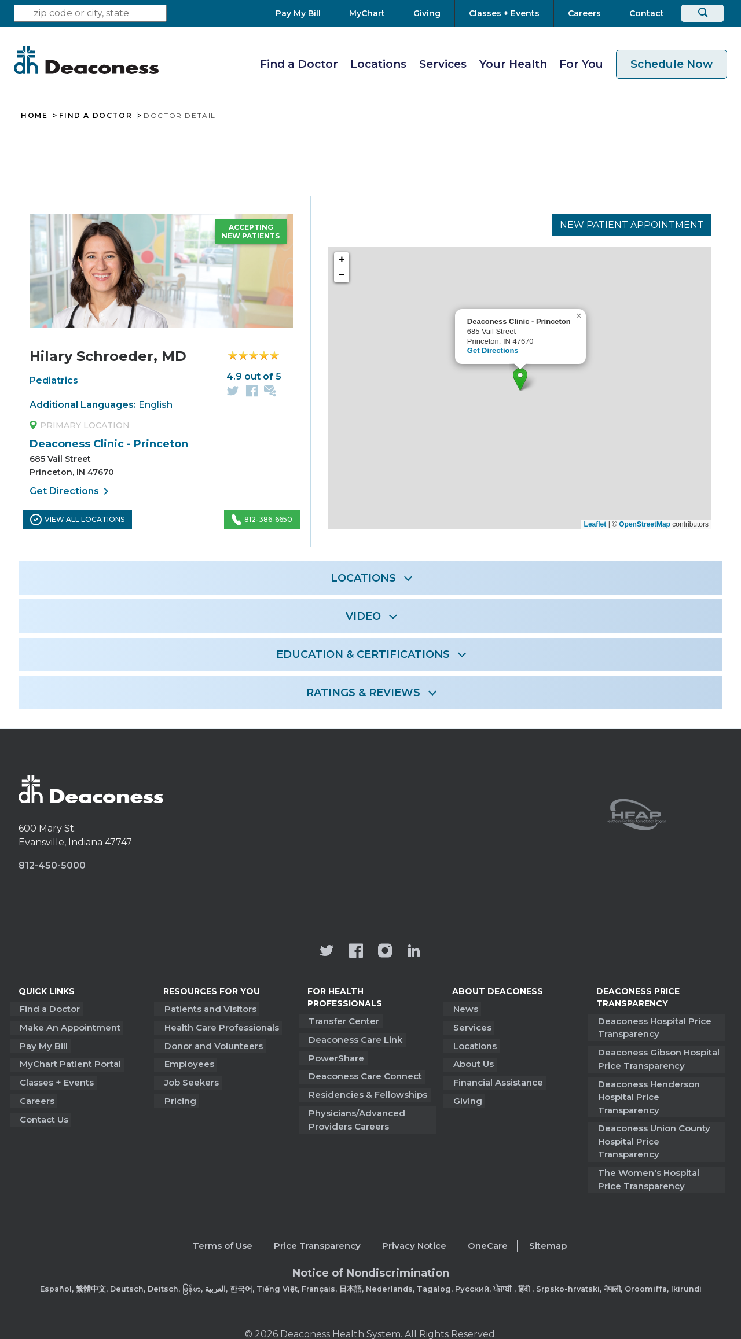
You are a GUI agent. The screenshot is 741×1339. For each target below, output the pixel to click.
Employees (188, 1061)
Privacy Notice (414, 1215)
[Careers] (584, 13)
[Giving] (426, 13)
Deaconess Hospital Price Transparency (653, 1027)
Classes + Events (56, 1078)
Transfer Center (342, 1020)
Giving (466, 1096)
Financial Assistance (497, 1078)
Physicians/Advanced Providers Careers (355, 1115)
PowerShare (335, 1055)
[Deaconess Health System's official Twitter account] (327, 951)
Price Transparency (317, 1215)
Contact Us (43, 1114)
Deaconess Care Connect (364, 1073)
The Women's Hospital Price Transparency (647, 1150)
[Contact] (646, 13)
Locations (378, 64)
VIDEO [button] (363, 616)
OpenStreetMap (644, 524)
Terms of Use (222, 1215)
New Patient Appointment (631, 224)
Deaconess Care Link (354, 1038)
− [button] (342, 275)
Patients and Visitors (209, 1008)
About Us (472, 1061)
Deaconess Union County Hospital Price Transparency (658, 1119)
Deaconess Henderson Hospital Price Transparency (658, 1088)
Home (34, 115)
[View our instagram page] (385, 951)
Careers (36, 1096)
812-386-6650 (262, 519)
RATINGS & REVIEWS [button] (363, 692)
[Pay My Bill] (305, 13)
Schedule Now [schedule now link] (671, 64)
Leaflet (595, 524)
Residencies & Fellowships (366, 1091)
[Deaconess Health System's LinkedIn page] (414, 951)
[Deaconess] (86, 59)
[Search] (702, 13)
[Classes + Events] (504, 13)
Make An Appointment (69, 1026)
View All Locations (77, 519)
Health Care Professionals (220, 1026)
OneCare (488, 1215)
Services (443, 64)
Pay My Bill (43, 1043)
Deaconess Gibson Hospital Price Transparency (657, 1058)
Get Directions (71, 491)
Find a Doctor (299, 64)
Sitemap (548, 1215)
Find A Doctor (95, 115)
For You (581, 64)
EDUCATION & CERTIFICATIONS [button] (363, 654)
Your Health (513, 64)
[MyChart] (367, 13)
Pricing (179, 1096)
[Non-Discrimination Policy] (371, 1251)
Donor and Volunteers (212, 1043)
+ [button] (342, 260)
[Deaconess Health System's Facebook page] (356, 951)
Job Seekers (190, 1078)
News (464, 1008)
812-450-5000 (52, 865)
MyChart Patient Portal (69, 1061)
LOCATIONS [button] (363, 578)
